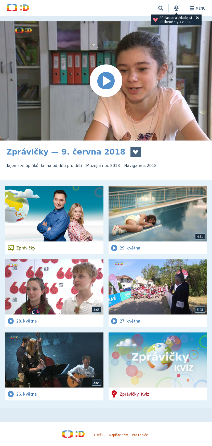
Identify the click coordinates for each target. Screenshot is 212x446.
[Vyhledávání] (160, 8)
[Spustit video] (106, 81)
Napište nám (118, 435)
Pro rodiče (140, 435)
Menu (197, 8)
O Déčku (98, 435)
